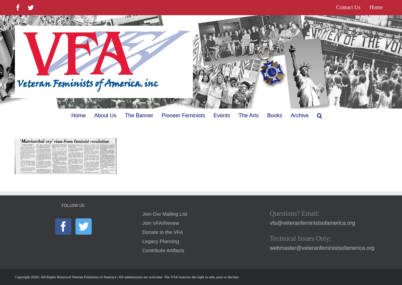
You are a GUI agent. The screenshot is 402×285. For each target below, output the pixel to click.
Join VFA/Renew (160, 223)
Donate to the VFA (162, 232)
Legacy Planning (160, 241)
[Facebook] (63, 226)
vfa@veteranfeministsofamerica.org (312, 223)
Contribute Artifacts (163, 250)
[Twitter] (83, 226)
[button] (319, 115)
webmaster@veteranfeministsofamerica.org (322, 248)
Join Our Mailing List (164, 214)
